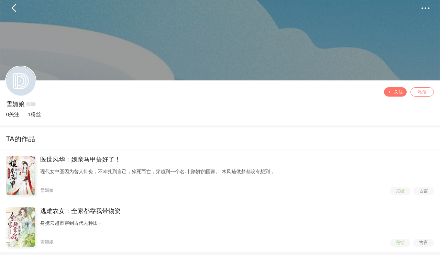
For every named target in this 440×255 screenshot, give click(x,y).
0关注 (13, 114)
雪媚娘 (15, 104)
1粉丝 (34, 114)
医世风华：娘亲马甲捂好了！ (80, 159)
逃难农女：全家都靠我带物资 (80, 211)
